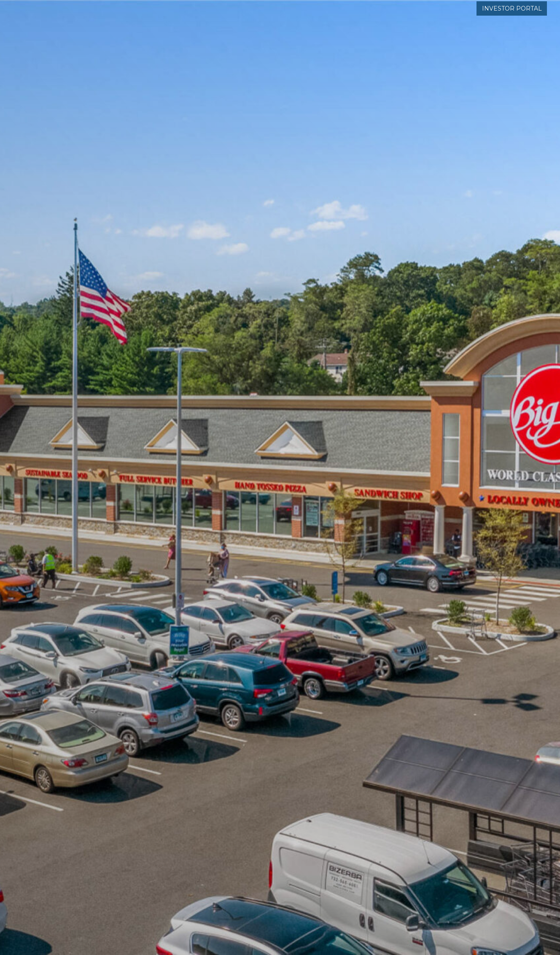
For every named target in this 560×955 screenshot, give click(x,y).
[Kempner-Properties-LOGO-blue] (101, 33)
